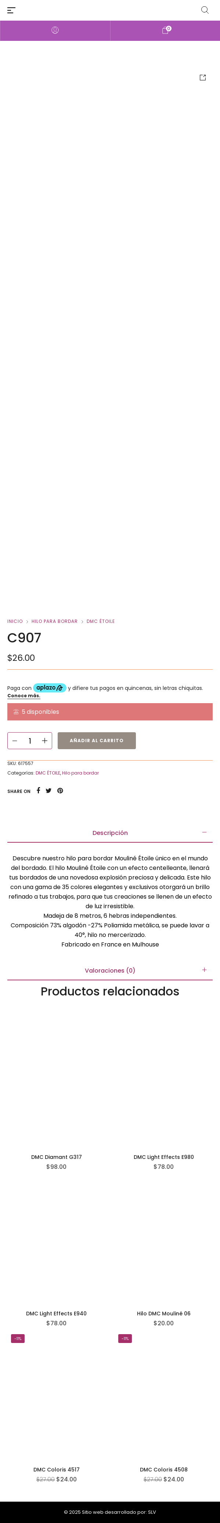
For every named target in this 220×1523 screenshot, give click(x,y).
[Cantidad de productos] (30, 741)
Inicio (15, 621)
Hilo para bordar (55, 621)
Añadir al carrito (97, 740)
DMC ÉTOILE (101, 621)
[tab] (110, 833)
